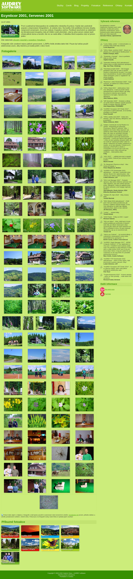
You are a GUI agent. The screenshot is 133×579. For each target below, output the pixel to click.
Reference (108, 5)
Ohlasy (119, 5)
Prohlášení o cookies (66, 576)
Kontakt (128, 5)
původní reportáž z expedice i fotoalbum (29, 40)
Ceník (69, 5)
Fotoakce (95, 5)
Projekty (85, 5)
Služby (60, 5)
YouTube (108, 294)
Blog (76, 5)
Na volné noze (110, 289)
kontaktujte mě (73, 515)
